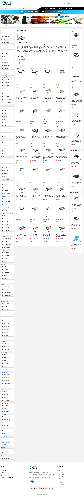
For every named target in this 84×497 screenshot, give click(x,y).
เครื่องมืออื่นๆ (5, 68)
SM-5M (4, 113)
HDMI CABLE (4, 236)
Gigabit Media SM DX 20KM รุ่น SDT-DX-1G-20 (76, 183)
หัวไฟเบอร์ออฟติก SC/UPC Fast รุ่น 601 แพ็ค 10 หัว (76, 225)
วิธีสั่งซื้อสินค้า (61, 474)
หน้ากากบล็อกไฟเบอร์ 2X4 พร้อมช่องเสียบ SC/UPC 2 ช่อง (76, 141)
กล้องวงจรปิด (4, 414)
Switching (5, 405)
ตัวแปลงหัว (5, 170)
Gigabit (4, 184)
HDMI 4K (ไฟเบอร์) (6, 238)
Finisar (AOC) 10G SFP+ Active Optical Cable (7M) (35, 137)
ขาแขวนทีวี (3, 389)
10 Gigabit (5, 187)
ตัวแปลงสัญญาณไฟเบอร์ (7, 213)
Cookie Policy (60, 484)
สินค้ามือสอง (4, 456)
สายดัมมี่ (4, 56)
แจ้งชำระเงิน (53, 12)
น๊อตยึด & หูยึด (5, 326)
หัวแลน (4, 306)
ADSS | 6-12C (5, 79)
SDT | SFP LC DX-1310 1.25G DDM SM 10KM (35, 196)
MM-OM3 (4, 131)
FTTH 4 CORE (5, 90)
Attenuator (5, 369)
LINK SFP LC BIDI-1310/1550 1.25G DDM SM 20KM (62, 137)
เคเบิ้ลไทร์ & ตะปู (6, 383)
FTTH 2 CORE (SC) (6, 102)
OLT (3, 354)
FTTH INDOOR (5, 96)
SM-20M (4, 122)
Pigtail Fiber (4, 140)
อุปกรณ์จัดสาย (6, 335)
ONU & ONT (5, 360)
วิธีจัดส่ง (37, 12)
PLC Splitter (5, 363)
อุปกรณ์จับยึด (5, 380)
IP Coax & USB (5, 258)
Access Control (5, 442)
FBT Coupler (5, 366)
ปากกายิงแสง (5, 53)
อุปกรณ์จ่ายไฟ (5, 444)
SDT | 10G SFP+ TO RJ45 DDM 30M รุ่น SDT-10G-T (35, 176)
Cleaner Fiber (5, 59)
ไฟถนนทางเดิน (6, 430)
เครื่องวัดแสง (5, 50)
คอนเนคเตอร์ (5, 425)
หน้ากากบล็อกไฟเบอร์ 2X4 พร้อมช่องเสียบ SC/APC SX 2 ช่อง (76, 121)
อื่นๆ (3, 176)
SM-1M (4, 107)
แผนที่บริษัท (60, 470)
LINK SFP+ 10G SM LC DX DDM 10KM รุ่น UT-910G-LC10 (48, 157)
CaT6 (4, 346)
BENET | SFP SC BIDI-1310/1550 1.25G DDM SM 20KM (48, 118)
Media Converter (5, 179)
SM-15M (4, 119)
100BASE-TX (5, 181)
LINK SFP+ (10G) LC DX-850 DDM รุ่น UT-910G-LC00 (35, 157)
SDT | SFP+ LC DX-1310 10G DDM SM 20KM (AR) (48, 235)
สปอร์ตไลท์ (5, 433)
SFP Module (7, 26)
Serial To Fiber (5, 233)
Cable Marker (5, 338)
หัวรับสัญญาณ (6, 449)
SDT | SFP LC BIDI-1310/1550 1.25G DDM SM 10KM (21, 196)
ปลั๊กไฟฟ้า (5, 439)
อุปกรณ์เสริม (5, 71)
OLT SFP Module (6, 357)
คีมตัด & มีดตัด (6, 48)
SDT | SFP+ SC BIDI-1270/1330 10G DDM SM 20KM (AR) (61, 235)
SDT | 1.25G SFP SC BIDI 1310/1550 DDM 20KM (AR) (61, 157)
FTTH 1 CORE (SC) (6, 99)
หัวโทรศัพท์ (5, 309)
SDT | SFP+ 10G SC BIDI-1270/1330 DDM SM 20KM (61, 215)
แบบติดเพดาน (5, 394)
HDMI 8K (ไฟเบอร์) (6, 241)
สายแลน (3, 341)
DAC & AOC (5, 210)
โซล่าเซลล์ (3, 428)
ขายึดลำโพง (5, 400)
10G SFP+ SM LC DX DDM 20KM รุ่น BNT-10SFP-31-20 (62, 78)
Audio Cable (5, 261)
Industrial (5, 190)
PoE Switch (4, 264)
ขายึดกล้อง (5, 416)
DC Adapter (5, 408)
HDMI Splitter (5, 255)
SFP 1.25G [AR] (6, 201)
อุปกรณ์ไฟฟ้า (4, 437)
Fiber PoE (5, 275)
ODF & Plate (5, 42)
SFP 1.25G (5, 198)
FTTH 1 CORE (5, 85)
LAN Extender (5, 252)
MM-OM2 (4, 128)
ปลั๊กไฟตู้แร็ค (5, 329)
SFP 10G (4, 204)
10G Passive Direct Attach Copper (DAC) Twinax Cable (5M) (35, 79)
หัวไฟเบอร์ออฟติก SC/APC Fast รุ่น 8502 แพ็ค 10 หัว (76, 205)
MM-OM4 (4, 133)
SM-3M (4, 110)
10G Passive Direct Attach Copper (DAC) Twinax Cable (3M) (21, 79)
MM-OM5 (4, 136)
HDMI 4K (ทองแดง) (6, 244)
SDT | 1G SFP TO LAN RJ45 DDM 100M (48, 176)
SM (3, 142)
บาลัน (4, 422)
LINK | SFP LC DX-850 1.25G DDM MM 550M (48, 137)
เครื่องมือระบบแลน (6, 312)
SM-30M (4, 125)
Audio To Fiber (5, 221)
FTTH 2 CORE (5, 88)
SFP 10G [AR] (5, 207)
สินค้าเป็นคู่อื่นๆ (6, 36)
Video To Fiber (6, 230)
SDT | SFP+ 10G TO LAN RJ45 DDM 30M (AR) (34, 235)
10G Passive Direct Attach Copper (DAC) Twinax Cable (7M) (48, 79)
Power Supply (4, 403)
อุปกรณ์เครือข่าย (5, 301)
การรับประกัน (22, 12)
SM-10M (4, 116)
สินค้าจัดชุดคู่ (4, 28)
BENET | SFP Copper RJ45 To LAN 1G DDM (35, 98)
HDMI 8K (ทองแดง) (6, 247)
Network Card (5, 458)
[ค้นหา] (59, 15)
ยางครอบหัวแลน (6, 315)
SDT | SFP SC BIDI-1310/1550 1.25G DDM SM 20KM (48, 196)
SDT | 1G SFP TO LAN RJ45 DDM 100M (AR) (61, 176)
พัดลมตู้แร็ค (5, 332)
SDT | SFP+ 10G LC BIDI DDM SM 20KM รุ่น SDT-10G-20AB (35, 216)
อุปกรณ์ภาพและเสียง (6, 250)
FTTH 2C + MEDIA (6, 33)
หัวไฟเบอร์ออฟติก (5, 157)
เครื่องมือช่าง (4, 372)
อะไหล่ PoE (5, 278)
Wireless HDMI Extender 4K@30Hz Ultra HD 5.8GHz (76, 81)
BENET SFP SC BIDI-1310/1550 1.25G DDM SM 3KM (21, 137)
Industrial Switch (6, 295)
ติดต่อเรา (60, 8)
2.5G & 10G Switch (6, 292)
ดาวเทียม (3, 447)
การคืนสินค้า (60, 482)
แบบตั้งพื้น (5, 397)
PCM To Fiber (5, 215)
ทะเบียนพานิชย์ (68, 8)
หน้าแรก (46, 8)
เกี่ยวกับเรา (53, 8)
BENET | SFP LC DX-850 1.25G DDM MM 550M (34, 118)
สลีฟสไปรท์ (5, 62)
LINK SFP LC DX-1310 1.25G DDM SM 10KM (21, 157)
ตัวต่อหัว (4, 167)
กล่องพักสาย (5, 65)
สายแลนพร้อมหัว (6, 349)
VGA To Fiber (5, 227)
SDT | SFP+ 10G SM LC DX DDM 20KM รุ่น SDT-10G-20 (21, 235)
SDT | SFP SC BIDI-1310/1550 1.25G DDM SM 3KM (61, 196)
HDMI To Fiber (5, 224)
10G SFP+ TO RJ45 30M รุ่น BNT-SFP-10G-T (21, 98)
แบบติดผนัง (5, 391)
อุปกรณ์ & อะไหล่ (6, 193)
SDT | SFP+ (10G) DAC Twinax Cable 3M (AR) (20, 215)
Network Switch (5, 284)
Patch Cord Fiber (5, 105)
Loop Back (5, 173)
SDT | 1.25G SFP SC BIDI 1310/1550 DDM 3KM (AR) (21, 176)
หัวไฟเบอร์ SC (5, 159)
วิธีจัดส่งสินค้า (60, 476)
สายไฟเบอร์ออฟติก (5, 77)
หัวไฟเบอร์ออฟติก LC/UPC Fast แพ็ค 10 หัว (76, 245)
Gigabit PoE (5, 269)
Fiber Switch (5, 298)
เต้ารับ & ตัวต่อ (6, 317)
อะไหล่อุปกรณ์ (5, 74)
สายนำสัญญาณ (6, 419)
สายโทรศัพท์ (5, 303)
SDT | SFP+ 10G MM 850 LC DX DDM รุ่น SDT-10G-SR (48, 215)
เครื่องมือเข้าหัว (6, 45)
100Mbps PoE (5, 266)
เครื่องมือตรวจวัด (6, 374)
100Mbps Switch (6, 286)
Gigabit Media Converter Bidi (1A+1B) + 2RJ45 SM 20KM (76, 101)
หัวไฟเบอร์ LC (5, 162)
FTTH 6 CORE (5, 93)
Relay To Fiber (5, 218)
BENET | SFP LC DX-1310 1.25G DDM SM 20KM (61, 98)
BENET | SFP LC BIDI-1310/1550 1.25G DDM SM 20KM (48, 98)
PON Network (4, 352)
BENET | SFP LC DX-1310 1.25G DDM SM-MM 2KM (21, 118)
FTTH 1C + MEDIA (6, 31)
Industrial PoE (5, 272)
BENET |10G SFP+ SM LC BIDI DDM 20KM (61, 118)
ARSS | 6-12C (5, 82)
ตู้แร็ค (4, 320)
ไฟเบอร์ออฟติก (4, 40)
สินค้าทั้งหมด (61, 12)
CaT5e (4, 343)
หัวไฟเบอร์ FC (5, 164)
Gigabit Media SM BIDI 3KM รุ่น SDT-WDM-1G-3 (76, 163)
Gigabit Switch (6, 289)
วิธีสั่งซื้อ (30, 12)
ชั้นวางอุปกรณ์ (6, 323)
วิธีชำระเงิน (45, 12)
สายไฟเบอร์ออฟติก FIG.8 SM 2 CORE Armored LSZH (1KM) (76, 42)
